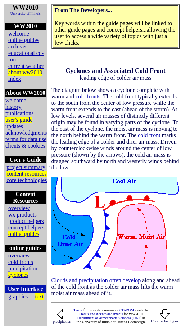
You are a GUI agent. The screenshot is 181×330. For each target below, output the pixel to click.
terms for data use (25, 139)
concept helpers (26, 227)
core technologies (26, 180)
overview (19, 208)
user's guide (18, 120)
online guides (23, 40)
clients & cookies (25, 146)
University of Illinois (25, 13)
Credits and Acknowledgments (101, 314)
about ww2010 (25, 72)
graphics (18, 296)
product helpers (26, 221)
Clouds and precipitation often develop (96, 280)
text (39, 296)
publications (19, 113)
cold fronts (20, 262)
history (13, 107)
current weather (26, 66)
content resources (26, 174)
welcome (18, 34)
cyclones (18, 275)
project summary (25, 167)
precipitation (22, 268)
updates (14, 126)
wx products (22, 215)
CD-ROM (126, 310)
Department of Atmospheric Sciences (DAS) (109, 318)
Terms (77, 310)
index (14, 79)
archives (17, 46)
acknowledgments (26, 133)
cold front (149, 135)
